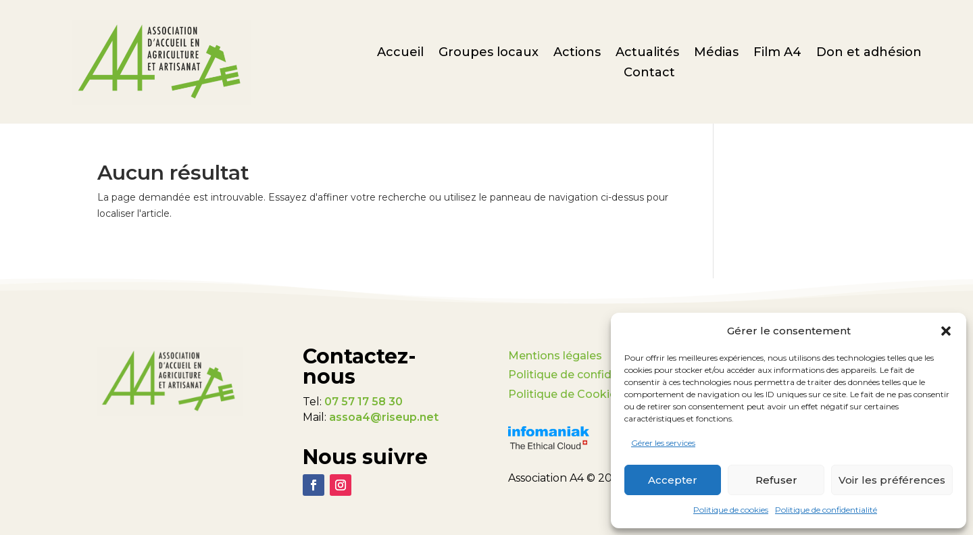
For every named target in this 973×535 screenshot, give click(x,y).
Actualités (647, 53)
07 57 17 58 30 (363, 401)
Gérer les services (663, 443)
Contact (649, 74)
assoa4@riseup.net (384, 417)
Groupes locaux (489, 53)
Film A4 (777, 53)
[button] (946, 331)
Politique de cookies (730, 510)
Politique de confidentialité (826, 510)
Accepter (672, 480)
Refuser (776, 480)
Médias (716, 53)
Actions (577, 53)
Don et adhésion (869, 53)
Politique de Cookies (565, 394)
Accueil (400, 53)
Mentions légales (555, 355)
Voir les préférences (892, 480)
